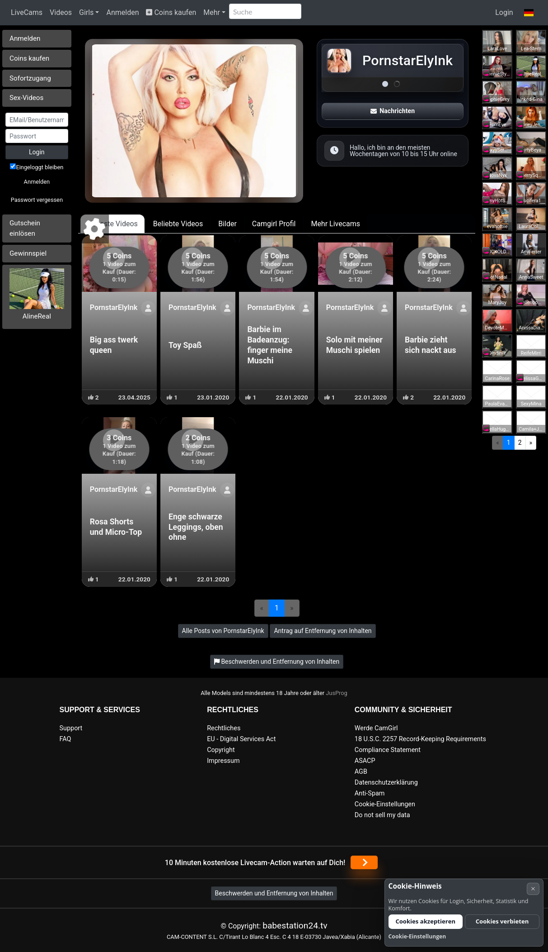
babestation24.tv (294, 925)
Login (504, 12)
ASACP (365, 761)
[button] (528, 13)
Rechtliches (223, 728)
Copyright (220, 750)
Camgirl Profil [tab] (274, 223)
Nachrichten (392, 110)
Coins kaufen (171, 12)
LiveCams (26, 12)
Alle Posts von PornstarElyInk (223, 630)
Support (71, 728)
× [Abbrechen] (533, 888)
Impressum (223, 761)
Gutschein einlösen (24, 228)
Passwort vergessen (37, 199)
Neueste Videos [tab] (112, 223)
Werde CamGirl (376, 728)
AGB (361, 772)
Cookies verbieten (502, 921)
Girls (86, 12)
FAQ (65, 739)
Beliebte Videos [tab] (178, 223)
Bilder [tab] (227, 223)
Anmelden (122, 12)
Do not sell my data (382, 815)
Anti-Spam (370, 793)
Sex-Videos (26, 98)
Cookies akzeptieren (425, 921)
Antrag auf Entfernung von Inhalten (322, 630)
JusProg (336, 693)
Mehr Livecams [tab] (335, 223)
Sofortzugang (30, 78)
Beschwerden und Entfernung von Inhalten (274, 893)
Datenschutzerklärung (386, 782)
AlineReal (37, 316)
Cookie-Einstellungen (385, 804)
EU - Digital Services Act (241, 739)
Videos (61, 12)
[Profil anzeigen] (148, 308)
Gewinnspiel (28, 253)
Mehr (211, 12)
